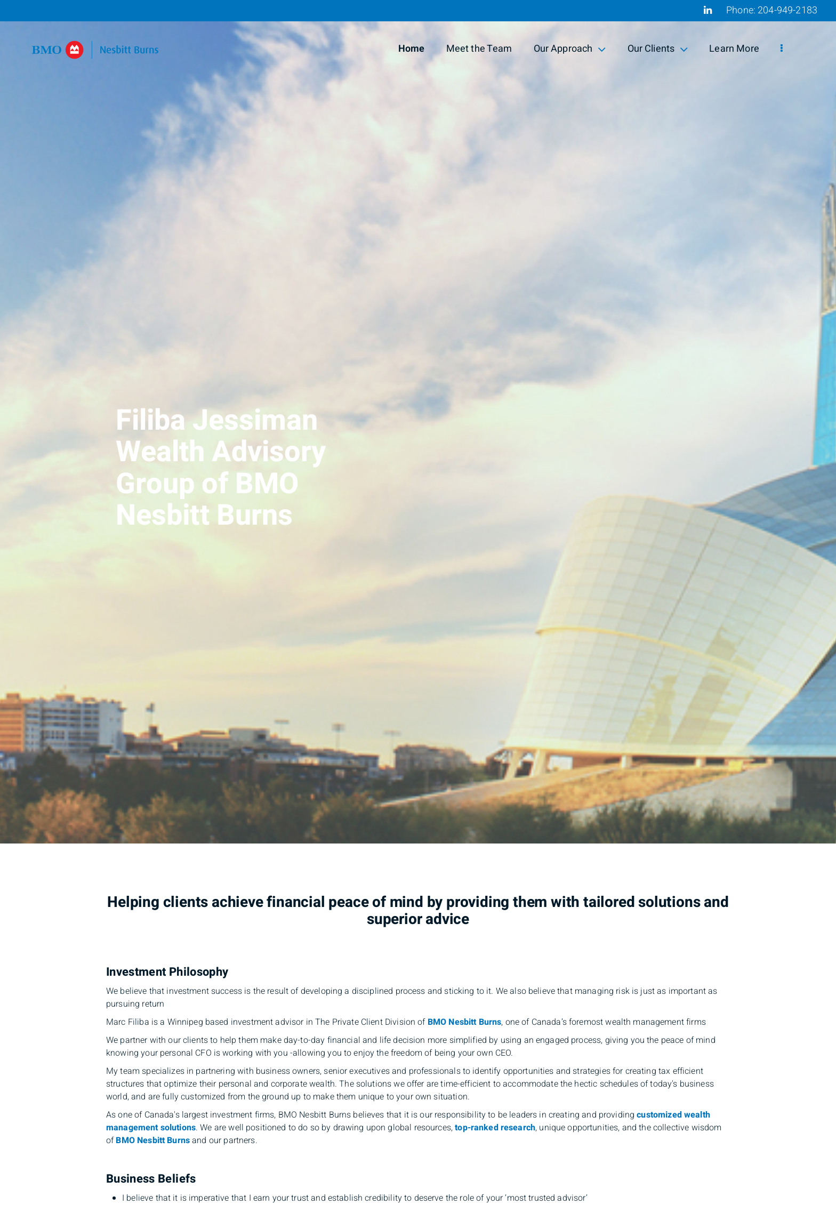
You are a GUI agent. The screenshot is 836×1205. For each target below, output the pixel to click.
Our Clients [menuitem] (658, 49)
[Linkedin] (707, 10)
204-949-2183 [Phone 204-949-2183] (787, 10)
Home (411, 49)
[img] (418, 422)
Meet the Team (479, 49)
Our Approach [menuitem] (570, 49)
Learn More (734, 49)
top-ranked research (495, 1127)
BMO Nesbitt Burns (465, 1022)
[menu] (782, 49)
